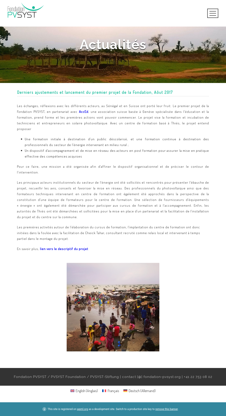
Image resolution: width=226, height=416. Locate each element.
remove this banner (166, 409)
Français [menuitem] (113, 391)
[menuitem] (84, 390)
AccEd (83, 112)
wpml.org (82, 409)
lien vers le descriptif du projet (64, 249)
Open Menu (212, 13)
